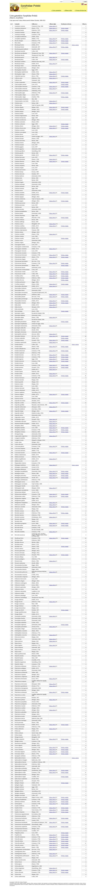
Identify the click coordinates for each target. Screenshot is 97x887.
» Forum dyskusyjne (80, 10)
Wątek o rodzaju (75, 44)
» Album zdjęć (68, 10)
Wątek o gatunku (64, 28)
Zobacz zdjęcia (52, 26)
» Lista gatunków (56, 10)
